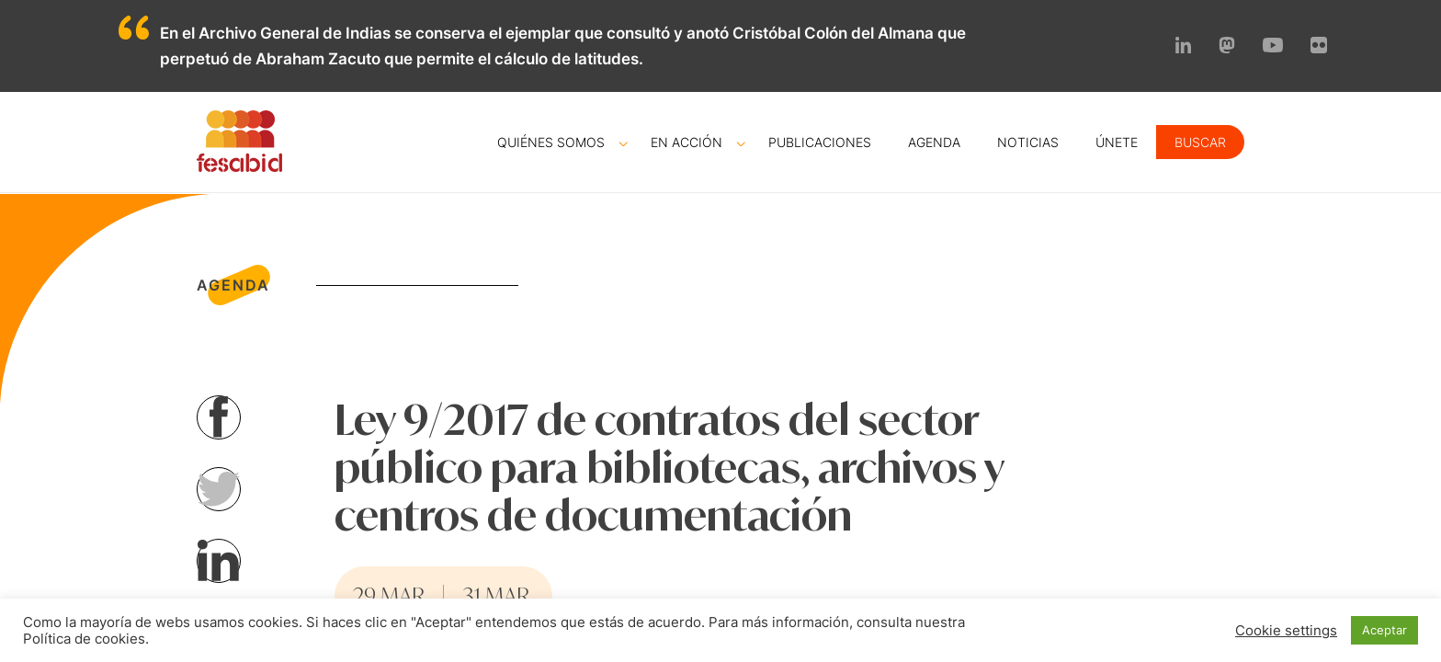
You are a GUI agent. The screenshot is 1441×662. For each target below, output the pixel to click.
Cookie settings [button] (1286, 630)
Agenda (934, 142)
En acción (686, 142)
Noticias (1028, 142)
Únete (1116, 142)
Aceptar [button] (1384, 629)
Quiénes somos (551, 142)
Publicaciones (819, 142)
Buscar (1200, 142)
